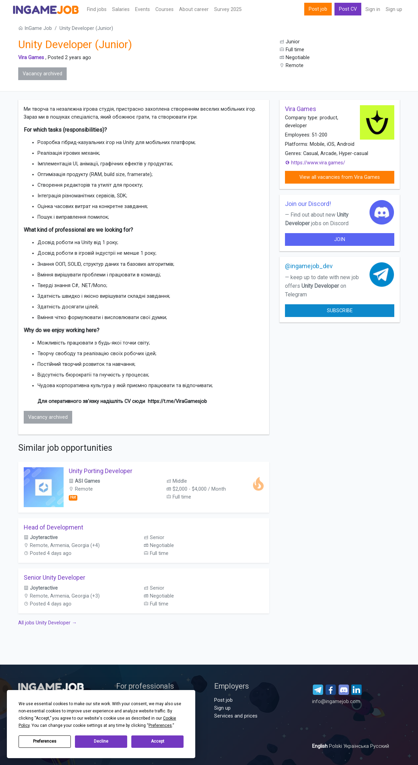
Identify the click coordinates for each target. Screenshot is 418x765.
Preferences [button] (160, 725)
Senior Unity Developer (54, 577)
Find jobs (97, 9)
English (320, 746)
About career (194, 9)
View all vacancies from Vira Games (339, 177)
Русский (379, 746)
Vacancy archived (42, 74)
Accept (157, 741)
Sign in (372, 9)
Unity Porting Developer (100, 470)
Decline (101, 741)
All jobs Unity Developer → (47, 623)
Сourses (164, 9)
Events (142, 9)
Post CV (348, 9)
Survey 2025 (228, 9)
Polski (336, 746)
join (339, 239)
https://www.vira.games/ (315, 163)
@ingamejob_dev (309, 266)
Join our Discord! (308, 203)
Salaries (121, 9)
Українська (356, 746)
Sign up (394, 9)
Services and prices (235, 716)
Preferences (44, 741)
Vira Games (31, 58)
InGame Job (35, 28)
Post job (318, 9)
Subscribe (340, 311)
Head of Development (53, 527)
